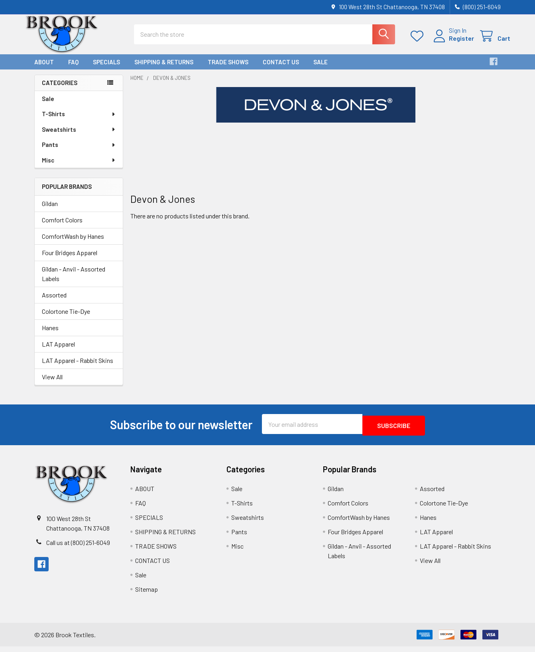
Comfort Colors (62, 227)
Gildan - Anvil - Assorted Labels (73, 280)
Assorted (54, 302)
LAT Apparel (58, 351)
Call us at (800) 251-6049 (78, 548)
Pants (79, 151)
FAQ (73, 69)
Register (451, 43)
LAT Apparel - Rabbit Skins (77, 367)
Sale (320, 69)
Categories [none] (59, 89)
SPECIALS (106, 69)
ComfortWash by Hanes (73, 243)
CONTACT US (281, 69)
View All (52, 384)
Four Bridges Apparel (69, 260)
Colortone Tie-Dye (66, 318)
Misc (79, 167)
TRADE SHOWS (228, 69)
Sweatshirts (79, 136)
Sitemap (146, 594)
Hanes (50, 335)
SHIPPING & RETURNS (163, 69)
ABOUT (44, 69)
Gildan (50, 210)
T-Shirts (79, 121)
